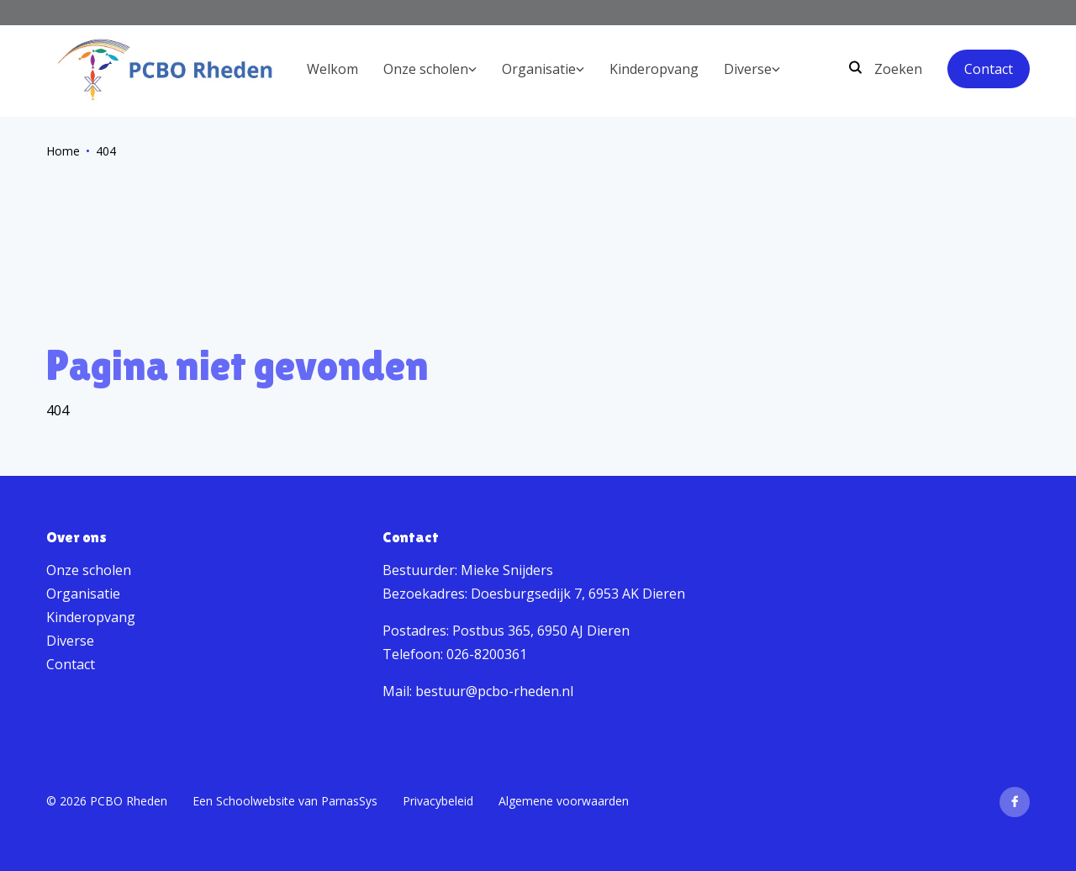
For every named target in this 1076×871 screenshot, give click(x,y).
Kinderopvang (90, 617)
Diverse (70, 640)
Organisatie (83, 593)
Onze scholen (88, 570)
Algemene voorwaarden (563, 801)
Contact (988, 69)
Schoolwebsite (255, 801)
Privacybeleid (438, 801)
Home (63, 151)
